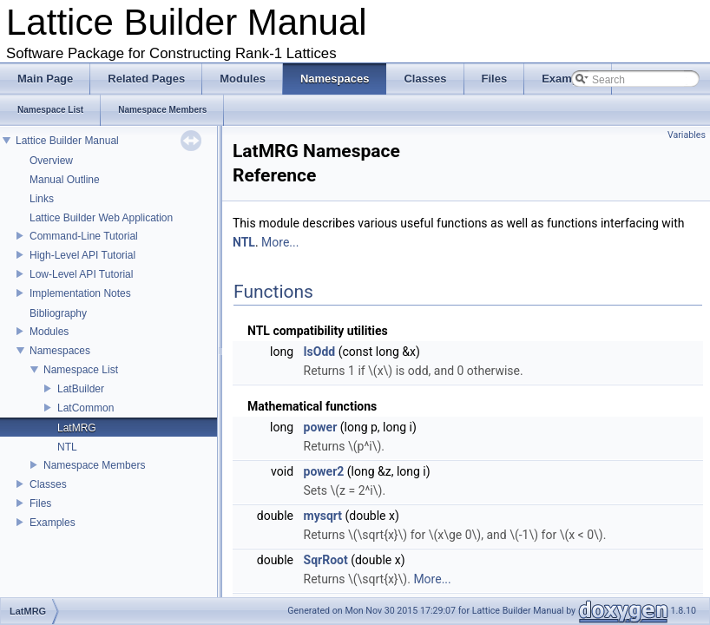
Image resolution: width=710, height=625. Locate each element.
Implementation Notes (80, 293)
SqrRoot (326, 560)
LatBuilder (80, 389)
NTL (67, 447)
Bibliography (58, 313)
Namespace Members (94, 465)
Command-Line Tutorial (84, 236)
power (321, 427)
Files (40, 503)
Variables (686, 135)
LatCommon (85, 408)
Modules (49, 332)
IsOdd (320, 352)
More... (280, 242)
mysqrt (323, 516)
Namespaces (60, 351)
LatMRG (76, 428)
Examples (53, 522)
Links (42, 199)
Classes (48, 484)
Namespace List (80, 370)
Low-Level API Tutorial (81, 274)
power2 (324, 471)
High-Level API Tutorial (82, 255)
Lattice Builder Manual (67, 141)
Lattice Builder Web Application (101, 218)
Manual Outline (65, 180)
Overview (51, 161)
